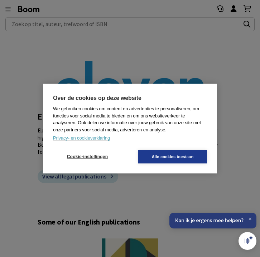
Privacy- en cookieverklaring (81, 138)
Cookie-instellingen (87, 156)
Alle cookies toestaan (173, 156)
